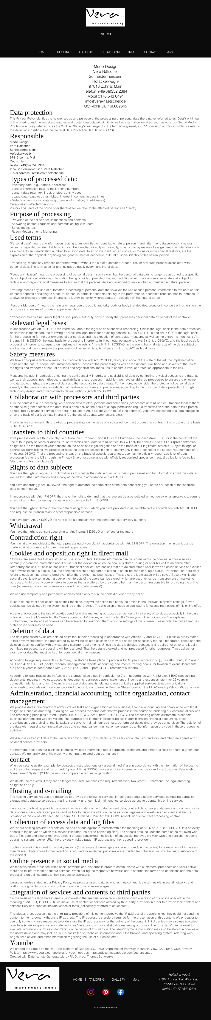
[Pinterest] (105, 992)
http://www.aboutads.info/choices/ (76, 617)
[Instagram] (90, 992)
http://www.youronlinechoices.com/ (143, 617)
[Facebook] (120, 992)
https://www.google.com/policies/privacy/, (48, 953)
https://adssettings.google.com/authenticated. (121, 953)
